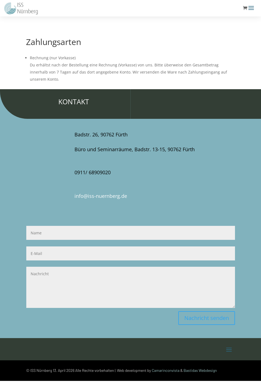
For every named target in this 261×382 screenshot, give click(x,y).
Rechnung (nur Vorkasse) (53, 57)
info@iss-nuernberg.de (100, 196)
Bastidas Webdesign (200, 370)
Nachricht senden (206, 318)
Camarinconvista (165, 370)
